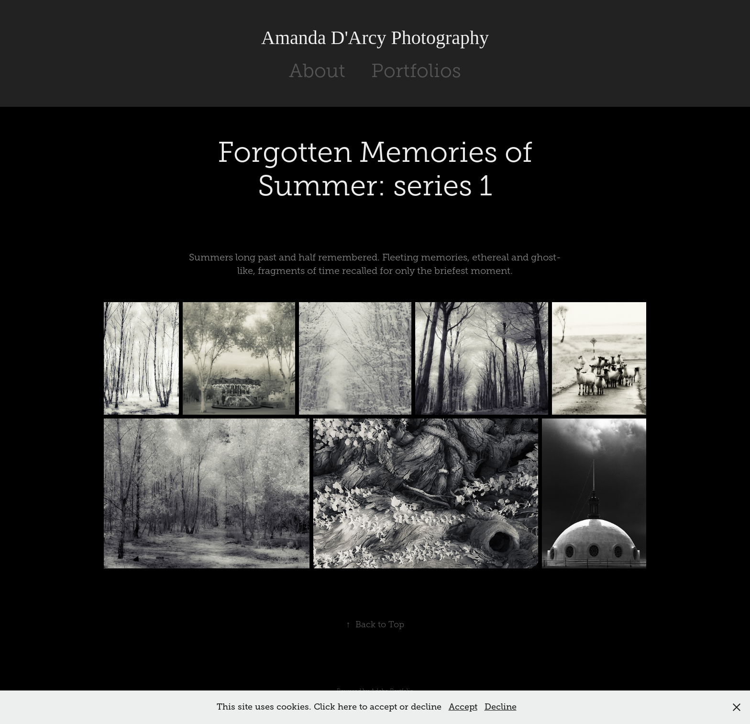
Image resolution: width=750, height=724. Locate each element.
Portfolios (416, 70)
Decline (501, 707)
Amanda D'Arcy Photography (375, 37)
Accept (463, 707)
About (317, 70)
